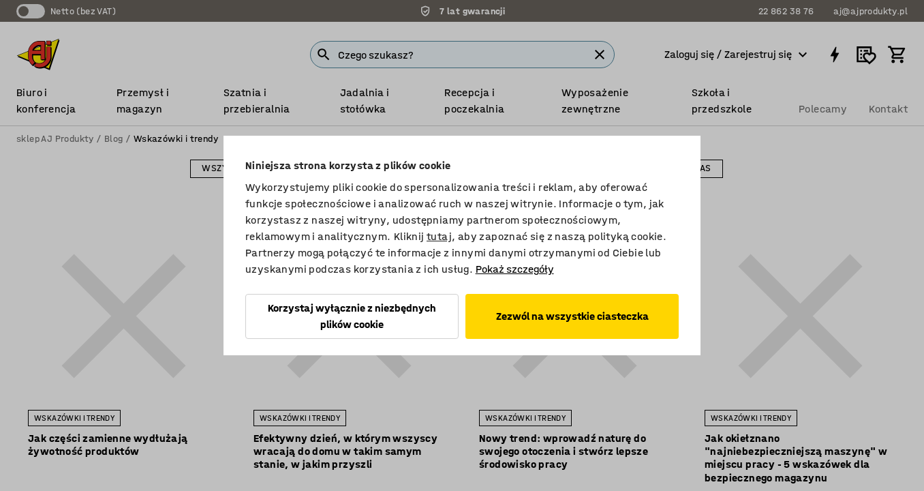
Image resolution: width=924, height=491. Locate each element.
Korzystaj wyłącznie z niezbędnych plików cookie (352, 316)
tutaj (439, 236)
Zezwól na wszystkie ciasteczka (572, 316)
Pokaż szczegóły (515, 269)
